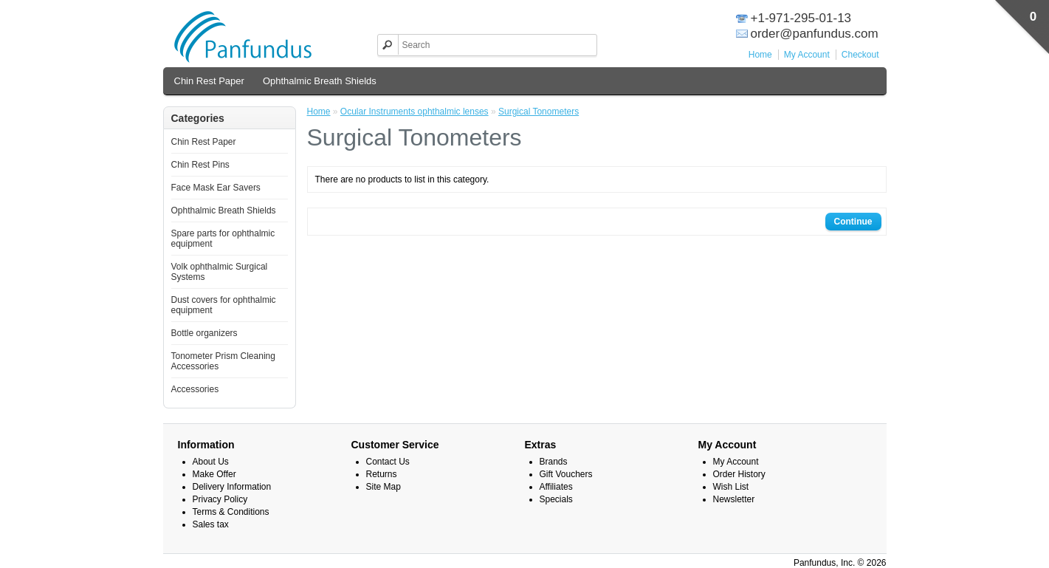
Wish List (731, 487)
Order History (739, 474)
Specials (556, 499)
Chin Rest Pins (200, 165)
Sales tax (211, 524)
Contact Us (388, 461)
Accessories (195, 389)
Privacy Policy (220, 499)
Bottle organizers (204, 333)
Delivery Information (232, 487)
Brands (554, 461)
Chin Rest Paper (209, 80)
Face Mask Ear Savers (216, 187)
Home (760, 54)
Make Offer (214, 474)
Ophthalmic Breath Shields (319, 80)
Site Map (383, 487)
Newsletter (734, 499)
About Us (211, 461)
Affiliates (556, 487)
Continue (853, 221)
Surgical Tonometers (538, 111)
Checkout (860, 54)
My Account (807, 54)
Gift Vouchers (566, 474)
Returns (381, 474)
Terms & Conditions (231, 512)
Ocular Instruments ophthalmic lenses (414, 111)
